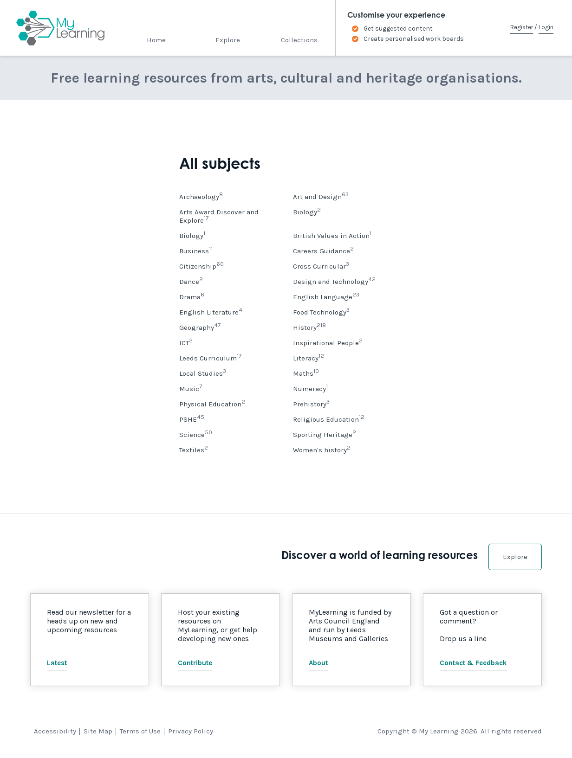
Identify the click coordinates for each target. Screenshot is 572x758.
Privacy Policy (190, 731)
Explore (227, 40)
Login (546, 27)
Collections (299, 40)
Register (521, 27)
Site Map (98, 731)
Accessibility (55, 731)
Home (156, 40)
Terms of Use (140, 731)
